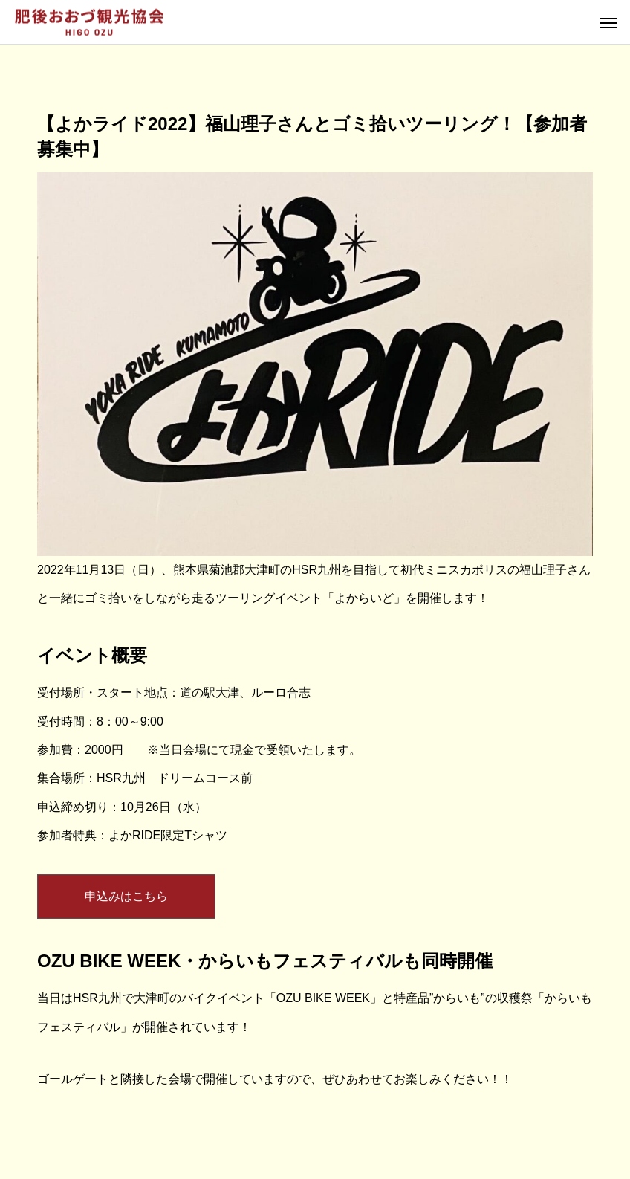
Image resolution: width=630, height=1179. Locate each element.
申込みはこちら (126, 896)
